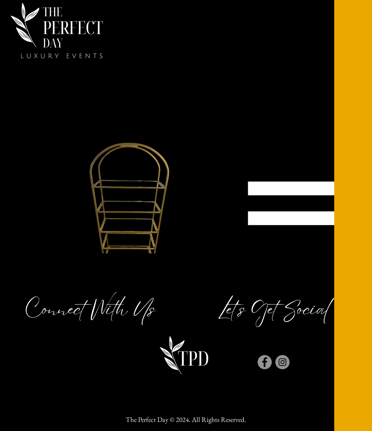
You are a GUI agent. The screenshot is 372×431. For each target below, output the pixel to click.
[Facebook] (265, 362)
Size (298, 205)
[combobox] (298, 188)
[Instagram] (282, 362)
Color (298, 174)
